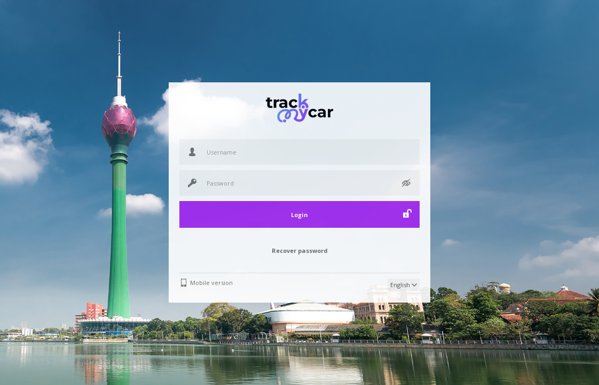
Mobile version (211, 283)
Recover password (300, 251)
